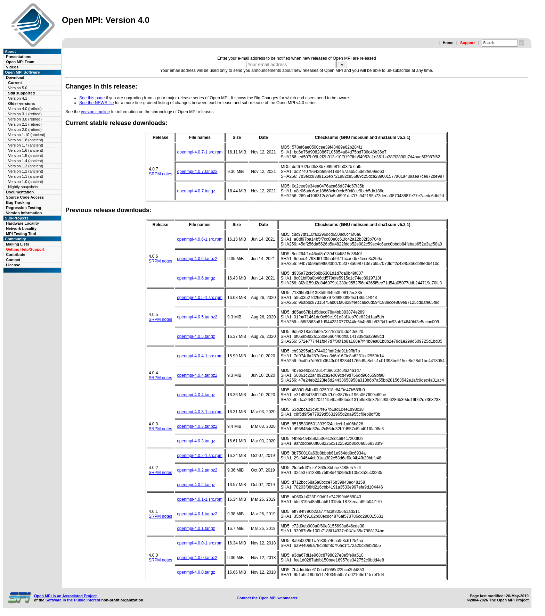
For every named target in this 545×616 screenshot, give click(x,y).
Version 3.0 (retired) (25, 119)
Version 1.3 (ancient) (25, 166)
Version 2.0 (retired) (25, 129)
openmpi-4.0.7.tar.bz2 (197, 171)
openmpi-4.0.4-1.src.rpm (199, 355)
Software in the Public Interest (73, 600)
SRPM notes (160, 174)
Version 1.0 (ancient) (25, 182)
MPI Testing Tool (21, 234)
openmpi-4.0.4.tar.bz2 (197, 375)
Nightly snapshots (23, 187)
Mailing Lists (17, 244)
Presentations (18, 57)
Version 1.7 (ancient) (25, 145)
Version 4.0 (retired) (25, 109)
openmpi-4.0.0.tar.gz (196, 572)
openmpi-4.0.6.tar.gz (196, 278)
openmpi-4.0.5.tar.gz (196, 336)
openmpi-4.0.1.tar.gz (196, 528)
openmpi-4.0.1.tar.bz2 (197, 513)
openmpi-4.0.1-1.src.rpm (199, 499)
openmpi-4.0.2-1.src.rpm (199, 455)
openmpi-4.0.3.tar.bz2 (197, 426)
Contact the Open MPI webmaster (267, 598)
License (13, 265)
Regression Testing (23, 208)
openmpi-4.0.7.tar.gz (196, 191)
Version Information (24, 213)
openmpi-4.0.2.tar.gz (196, 484)
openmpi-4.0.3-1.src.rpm (199, 411)
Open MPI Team (20, 62)
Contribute (15, 254)
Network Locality (21, 228)
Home (448, 43)
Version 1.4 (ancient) (25, 161)
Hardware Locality (22, 223)
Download (15, 77)
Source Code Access (25, 197)
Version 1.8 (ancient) (25, 140)
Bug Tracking (18, 202)
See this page (92, 97)
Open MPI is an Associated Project (65, 596)
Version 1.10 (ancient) (26, 135)
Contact (13, 260)
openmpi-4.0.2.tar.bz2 (197, 470)
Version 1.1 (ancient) (25, 176)
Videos (12, 67)
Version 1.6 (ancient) (25, 150)
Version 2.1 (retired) (25, 124)
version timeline (95, 111)
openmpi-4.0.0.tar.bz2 (197, 557)
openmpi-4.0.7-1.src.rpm (200, 152)
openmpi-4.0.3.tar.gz (196, 441)
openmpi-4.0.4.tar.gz (196, 394)
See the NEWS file (96, 102)
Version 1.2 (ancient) (25, 171)
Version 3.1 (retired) (25, 114)
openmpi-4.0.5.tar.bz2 (197, 317)
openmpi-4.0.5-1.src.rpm (199, 297)
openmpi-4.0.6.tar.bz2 (197, 258)
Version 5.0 (17, 88)
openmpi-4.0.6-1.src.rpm (199, 239)
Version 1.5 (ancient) (25, 155)
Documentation (20, 192)
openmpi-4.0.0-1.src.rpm (199, 543)
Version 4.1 (17, 98)
